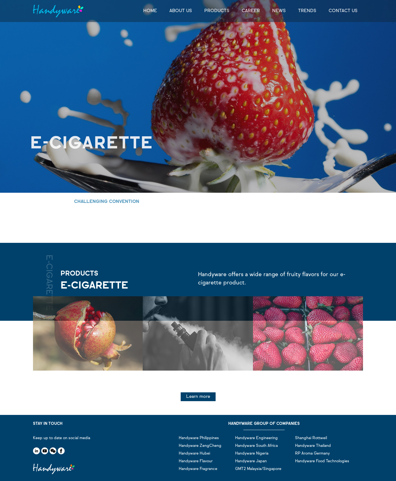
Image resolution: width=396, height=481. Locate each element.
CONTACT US (343, 11)
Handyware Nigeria (251, 453)
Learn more (198, 397)
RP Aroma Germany (312, 453)
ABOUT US (180, 11)
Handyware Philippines (199, 438)
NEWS (279, 11)
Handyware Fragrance (198, 469)
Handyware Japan (251, 461)
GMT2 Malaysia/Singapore (258, 469)
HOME (150, 11)
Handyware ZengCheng (200, 446)
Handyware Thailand (313, 446)
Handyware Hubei (194, 453)
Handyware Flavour (196, 461)
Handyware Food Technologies (322, 461)
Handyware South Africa (256, 446)
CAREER (251, 11)
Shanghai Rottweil (311, 438)
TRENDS (307, 11)
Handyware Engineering (256, 438)
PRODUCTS (216, 11)
